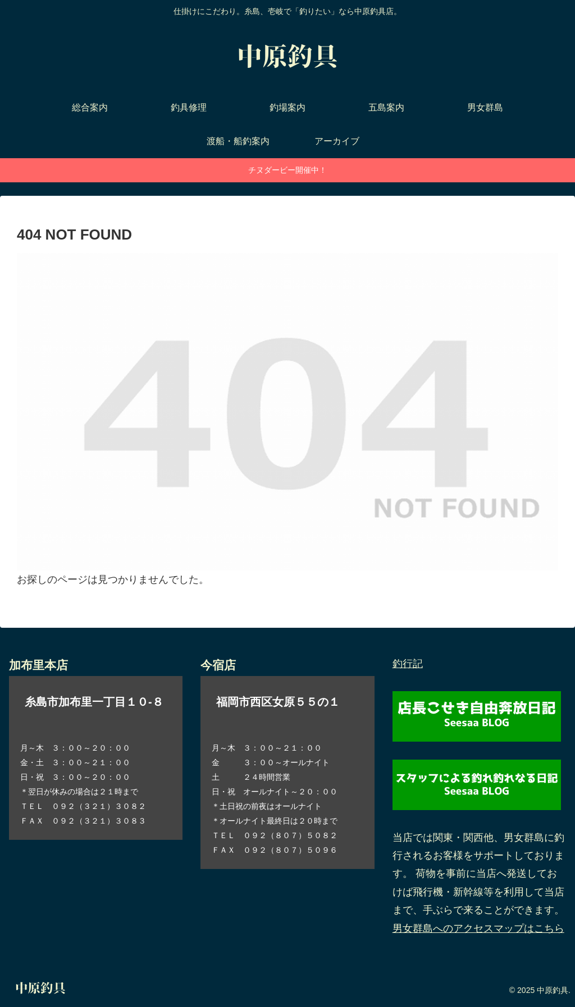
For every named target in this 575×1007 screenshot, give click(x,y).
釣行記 (408, 663)
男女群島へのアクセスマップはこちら (478, 928)
